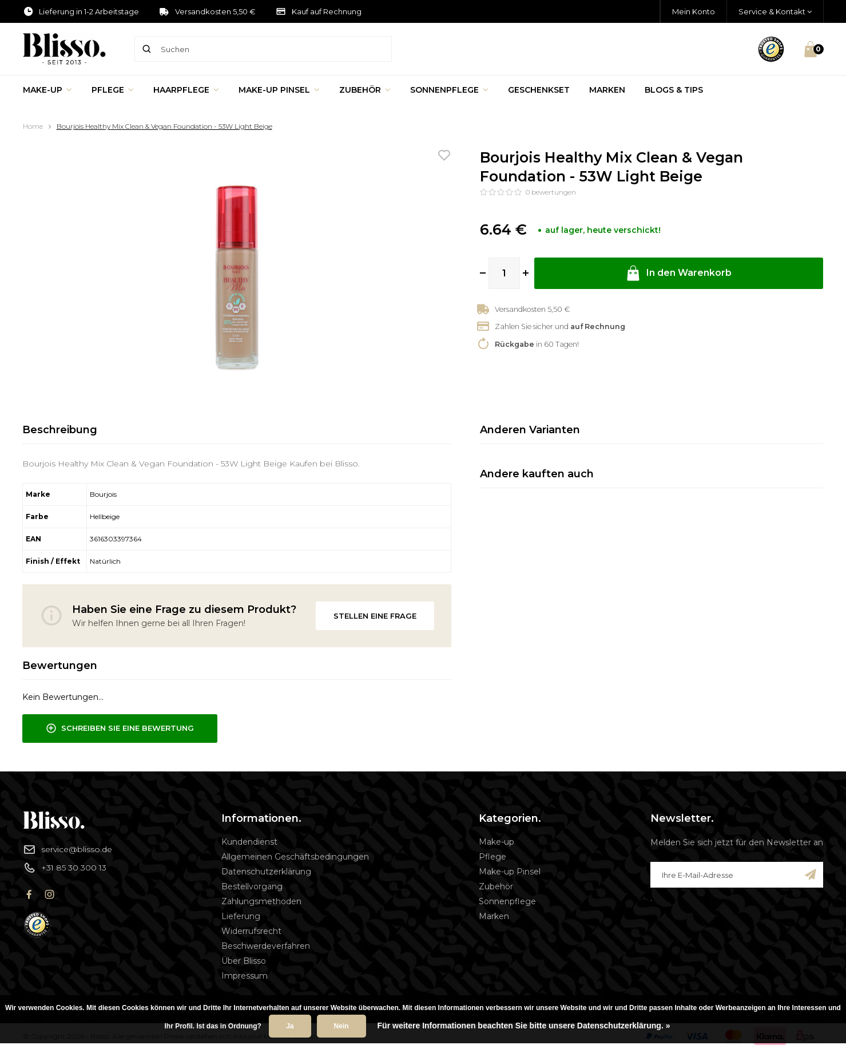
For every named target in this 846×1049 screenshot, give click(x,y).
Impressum (244, 976)
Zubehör (365, 90)
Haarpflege (186, 90)
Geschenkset (539, 90)
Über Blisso (243, 961)
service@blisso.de (67, 849)
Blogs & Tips (674, 90)
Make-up (47, 90)
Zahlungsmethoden (261, 901)
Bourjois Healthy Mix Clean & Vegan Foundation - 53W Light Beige (164, 126)
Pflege (113, 90)
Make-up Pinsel (279, 90)
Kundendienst (249, 842)
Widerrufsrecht (251, 931)
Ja (289, 1026)
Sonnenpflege (449, 90)
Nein (341, 1026)
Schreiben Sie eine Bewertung (120, 728)
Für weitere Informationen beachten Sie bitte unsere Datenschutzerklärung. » (524, 1025)
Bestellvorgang (252, 886)
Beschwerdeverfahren (265, 946)
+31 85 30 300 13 (64, 867)
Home (33, 126)
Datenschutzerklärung (266, 871)
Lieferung (240, 916)
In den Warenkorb (678, 273)
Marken (607, 90)
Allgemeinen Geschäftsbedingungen (295, 857)
